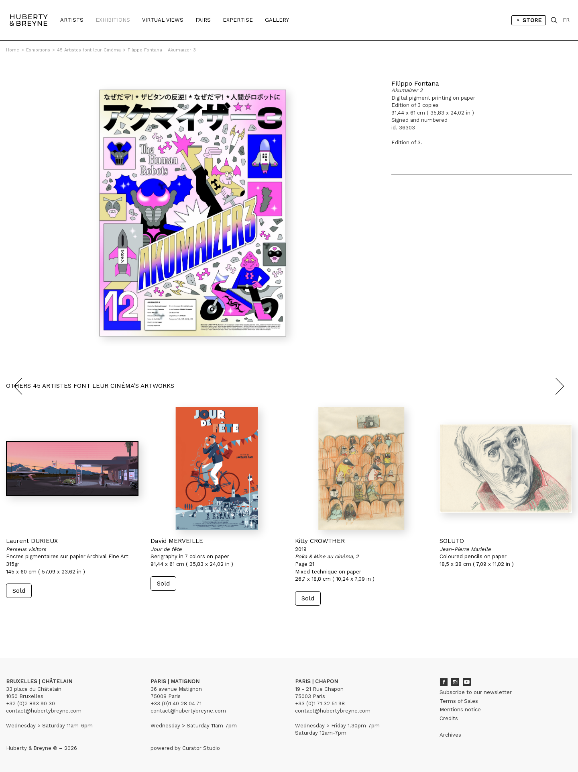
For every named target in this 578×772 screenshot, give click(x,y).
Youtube (467, 682)
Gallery (277, 20)
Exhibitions (113, 20)
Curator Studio (201, 748)
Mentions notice (460, 709)
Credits (449, 718)
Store (528, 20)
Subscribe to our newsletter (476, 692)
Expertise (238, 20)
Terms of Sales (459, 701)
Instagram (455, 682)
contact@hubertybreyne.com (43, 711)
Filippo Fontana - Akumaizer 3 (162, 50)
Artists (71, 20)
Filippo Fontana (415, 83)
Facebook (444, 682)
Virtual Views (162, 20)
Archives (450, 735)
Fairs (203, 20)
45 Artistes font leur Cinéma (89, 50)
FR (566, 20)
